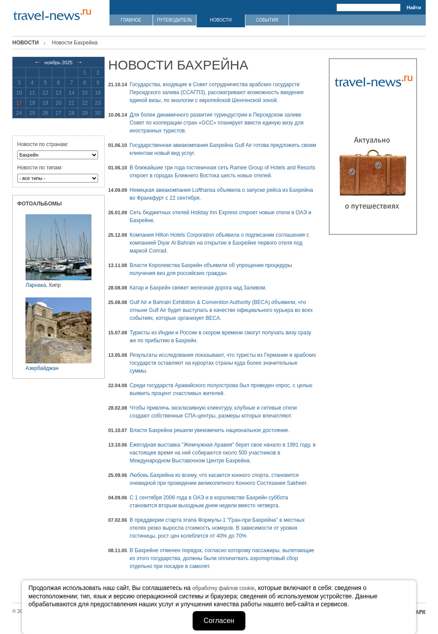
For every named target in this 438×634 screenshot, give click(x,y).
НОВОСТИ (220, 20)
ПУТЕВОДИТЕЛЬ (174, 20)
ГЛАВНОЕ (131, 20)
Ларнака (36, 285)
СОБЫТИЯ (267, 20)
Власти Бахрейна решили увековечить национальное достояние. (210, 430)
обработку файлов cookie (223, 588)
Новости (25, 43)
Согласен (219, 620)
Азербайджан (42, 368)
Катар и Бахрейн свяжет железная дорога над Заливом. (198, 288)
